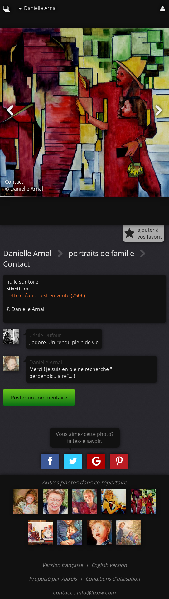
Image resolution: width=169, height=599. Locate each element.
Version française (63, 565)
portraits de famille (102, 253)
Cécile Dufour (45, 335)
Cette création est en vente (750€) (45, 295)
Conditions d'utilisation (112, 578)
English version (109, 565)
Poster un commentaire (39, 397)
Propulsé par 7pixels (53, 578)
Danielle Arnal (37, 8)
